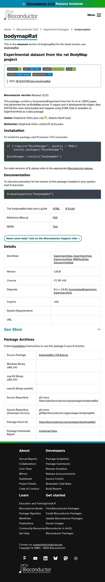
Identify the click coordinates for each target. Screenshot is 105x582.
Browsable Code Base (58, 483)
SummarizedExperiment (82, 289)
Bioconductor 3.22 (27, 29)
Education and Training (32, 503)
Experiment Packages (56, 29)
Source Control (55, 478)
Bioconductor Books (31, 508)
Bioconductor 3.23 (41, 4)
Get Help (24, 533)
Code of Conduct (29, 488)
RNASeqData (80, 259)
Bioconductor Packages (60, 533)
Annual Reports (28, 459)
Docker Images (55, 523)
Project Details (27, 483)
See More (13, 329)
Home (7, 29)
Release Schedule (56, 469)
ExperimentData (63, 256)
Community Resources (32, 528)
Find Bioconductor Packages (62, 508)
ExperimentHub (83, 256)
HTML (56, 208)
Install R (51, 503)
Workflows (25, 518)
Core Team (25, 469)
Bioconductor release (80, 168)
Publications (26, 523)
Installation (19, 346)
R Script (70, 208)
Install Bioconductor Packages (64, 513)
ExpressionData (63, 259)
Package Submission (58, 464)
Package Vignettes (30, 513)
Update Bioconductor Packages (64, 518)
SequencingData (63, 262)
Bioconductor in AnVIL (59, 528)
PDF (55, 217)
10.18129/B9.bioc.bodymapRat (33, 81)
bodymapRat (11, 47)
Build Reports (54, 488)
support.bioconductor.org (47, 544)
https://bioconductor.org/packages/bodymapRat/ (67, 422)
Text (55, 226)
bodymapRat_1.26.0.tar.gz (53, 355)
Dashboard (25, 478)
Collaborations (27, 464)
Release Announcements (60, 473)
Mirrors (23, 473)
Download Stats (48, 431)
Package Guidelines (57, 459)
